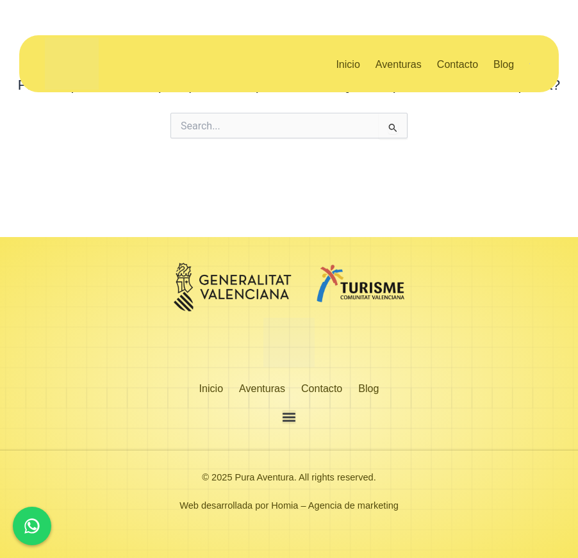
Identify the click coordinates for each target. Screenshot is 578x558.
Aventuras (399, 64)
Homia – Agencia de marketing (335, 505)
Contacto (457, 64)
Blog (503, 64)
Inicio (347, 64)
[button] (289, 417)
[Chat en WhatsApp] (32, 526)
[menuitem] (531, 64)
